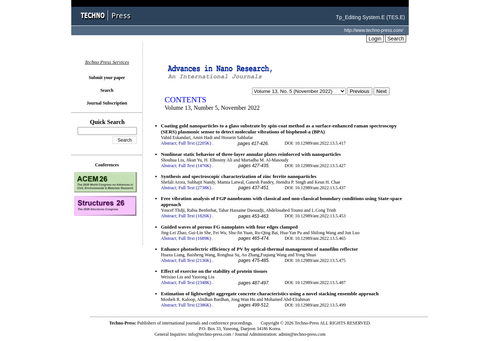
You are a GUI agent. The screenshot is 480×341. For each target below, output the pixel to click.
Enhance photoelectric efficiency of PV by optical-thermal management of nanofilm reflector (259, 249)
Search (395, 39)
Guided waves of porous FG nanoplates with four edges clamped (229, 227)
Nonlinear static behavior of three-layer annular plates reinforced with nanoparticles (251, 154)
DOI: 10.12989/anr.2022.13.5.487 (315, 282)
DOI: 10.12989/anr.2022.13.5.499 (315, 305)
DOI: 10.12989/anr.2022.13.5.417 (315, 143)
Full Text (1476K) (194, 165)
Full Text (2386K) (194, 305)
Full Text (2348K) (194, 282)
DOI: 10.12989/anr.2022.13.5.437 (315, 187)
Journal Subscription (107, 103)
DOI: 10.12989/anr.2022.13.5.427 (315, 165)
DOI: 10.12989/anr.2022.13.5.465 (315, 238)
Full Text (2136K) (194, 260)
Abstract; (169, 143)
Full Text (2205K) (194, 143)
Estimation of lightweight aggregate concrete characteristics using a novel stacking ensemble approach (270, 293)
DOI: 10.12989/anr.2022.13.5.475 (315, 260)
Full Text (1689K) (194, 238)
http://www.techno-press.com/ (373, 30)
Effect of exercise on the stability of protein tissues (214, 271)
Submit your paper (106, 77)
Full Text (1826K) (194, 215)
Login (375, 39)
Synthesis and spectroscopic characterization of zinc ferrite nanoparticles (238, 176)
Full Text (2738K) (194, 187)
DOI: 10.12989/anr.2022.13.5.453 (315, 215)
